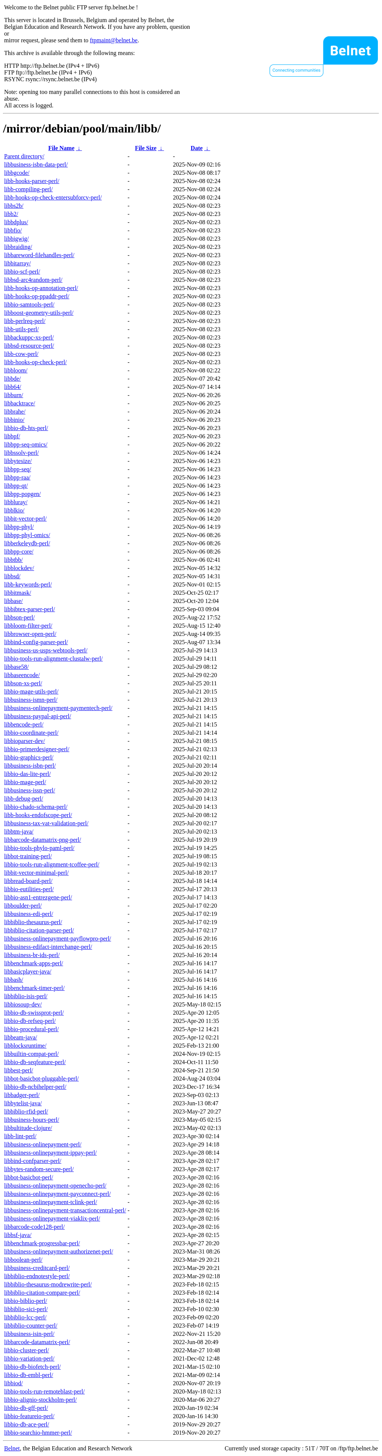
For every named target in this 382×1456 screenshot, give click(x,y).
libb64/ (12, 387)
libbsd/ (12, 576)
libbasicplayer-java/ (27, 971)
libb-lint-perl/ (20, 1136)
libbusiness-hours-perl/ (31, 1120)
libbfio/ (13, 230)
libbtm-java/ (18, 831)
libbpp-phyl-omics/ (27, 535)
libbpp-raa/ (17, 477)
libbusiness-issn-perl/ (29, 790)
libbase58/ (16, 667)
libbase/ (13, 601)
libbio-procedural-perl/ (31, 1029)
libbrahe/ (14, 411)
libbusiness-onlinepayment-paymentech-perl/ (58, 708)
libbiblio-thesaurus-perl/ (33, 922)
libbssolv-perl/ (21, 453)
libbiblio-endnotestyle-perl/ (37, 1276)
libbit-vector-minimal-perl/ (36, 872)
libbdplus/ (16, 222)
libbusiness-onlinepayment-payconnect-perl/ (57, 1194)
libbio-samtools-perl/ (29, 304)
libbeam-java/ (20, 1037)
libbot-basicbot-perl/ (28, 1177)
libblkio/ (14, 510)
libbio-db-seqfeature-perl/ (35, 1062)
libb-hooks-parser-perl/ (31, 181)
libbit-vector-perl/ (25, 518)
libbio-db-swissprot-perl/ (34, 1012)
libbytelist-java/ (23, 1103)
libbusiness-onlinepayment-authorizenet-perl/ (58, 1251)
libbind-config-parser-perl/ (36, 642)
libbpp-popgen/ (22, 494)
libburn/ (13, 395)
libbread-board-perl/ (28, 881)
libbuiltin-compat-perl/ (31, 1054)
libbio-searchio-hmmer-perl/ (38, 1432)
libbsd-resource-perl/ (29, 345)
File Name (61, 148)
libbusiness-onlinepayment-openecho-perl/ (55, 1185)
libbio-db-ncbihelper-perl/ (35, 1087)
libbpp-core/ (18, 551)
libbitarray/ (17, 263)
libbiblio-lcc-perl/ (25, 1317)
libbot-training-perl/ (28, 856)
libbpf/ (12, 436)
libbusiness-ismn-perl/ (30, 700)
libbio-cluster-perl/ (26, 1350)
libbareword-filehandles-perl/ (39, 255)
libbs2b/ (14, 205)
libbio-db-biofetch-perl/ (32, 1367)
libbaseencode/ (22, 675)
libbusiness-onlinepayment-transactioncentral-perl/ (65, 1210)
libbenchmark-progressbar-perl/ (42, 1243)
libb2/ (11, 214)
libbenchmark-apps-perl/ (33, 963)
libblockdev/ (19, 568)
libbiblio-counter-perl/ (30, 1325)
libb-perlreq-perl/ (24, 321)
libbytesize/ (18, 461)
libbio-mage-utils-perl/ (31, 691)
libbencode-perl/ (23, 724)
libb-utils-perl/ (21, 329)
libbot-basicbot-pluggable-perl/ (41, 1078)
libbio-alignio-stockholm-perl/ (40, 1399)
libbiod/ (13, 1383)
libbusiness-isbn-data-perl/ (36, 164)
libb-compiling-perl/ (28, 189)
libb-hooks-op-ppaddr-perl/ (36, 296)
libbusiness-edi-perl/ (28, 914)
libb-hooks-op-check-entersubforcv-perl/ (53, 197)
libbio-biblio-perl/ (25, 1301)
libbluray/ (15, 502)
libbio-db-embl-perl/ (28, 1375)
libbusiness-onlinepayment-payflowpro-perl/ (57, 938)
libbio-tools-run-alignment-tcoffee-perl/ (51, 864)
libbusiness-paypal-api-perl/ (37, 716)
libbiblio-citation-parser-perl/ (39, 930)
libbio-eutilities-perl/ (29, 889)
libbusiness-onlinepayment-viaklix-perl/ (52, 1218)
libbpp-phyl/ (19, 527)
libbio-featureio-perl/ (29, 1416)
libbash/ (13, 980)
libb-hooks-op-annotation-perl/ (41, 288)
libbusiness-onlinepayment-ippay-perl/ (50, 1152)
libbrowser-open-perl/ (30, 634)
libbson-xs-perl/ (23, 683)
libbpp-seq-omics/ (26, 444)
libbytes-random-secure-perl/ (39, 1169)
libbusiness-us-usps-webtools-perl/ (45, 650)
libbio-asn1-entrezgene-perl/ (38, 897)
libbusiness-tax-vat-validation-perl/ (46, 823)
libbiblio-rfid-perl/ (26, 1111)
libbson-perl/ (19, 617)
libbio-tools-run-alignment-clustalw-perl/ (53, 658)
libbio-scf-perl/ (22, 271)
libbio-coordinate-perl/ (31, 732)
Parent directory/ (24, 156)
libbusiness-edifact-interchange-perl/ (48, 947)
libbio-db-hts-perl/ (26, 428)
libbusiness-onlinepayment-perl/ (42, 1144)
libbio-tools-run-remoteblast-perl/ (44, 1391)
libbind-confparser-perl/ (32, 1161)
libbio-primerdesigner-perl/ (36, 749)
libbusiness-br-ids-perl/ (32, 955)
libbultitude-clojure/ (28, 1128)
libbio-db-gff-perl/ (26, 1408)
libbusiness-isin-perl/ (29, 1334)
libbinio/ (14, 420)
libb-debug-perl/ (23, 798)
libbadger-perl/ (22, 1095)
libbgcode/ (17, 173)
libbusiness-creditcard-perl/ (37, 1268)
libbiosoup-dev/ (23, 1004)
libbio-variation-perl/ (29, 1358)
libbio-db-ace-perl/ (26, 1424)
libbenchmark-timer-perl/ (34, 988)
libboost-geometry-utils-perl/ (38, 313)
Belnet (12, 1448)
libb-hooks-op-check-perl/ (35, 362)
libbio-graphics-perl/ (29, 757)
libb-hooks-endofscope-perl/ (38, 815)
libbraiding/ (18, 247)
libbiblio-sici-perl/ (26, 1309)
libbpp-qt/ (16, 485)
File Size (145, 148)
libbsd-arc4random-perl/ (33, 280)
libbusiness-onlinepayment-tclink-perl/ (50, 1202)
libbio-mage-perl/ (25, 782)
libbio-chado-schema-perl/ (35, 807)
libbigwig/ (16, 238)
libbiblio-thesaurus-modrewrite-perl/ (48, 1284)
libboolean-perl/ (23, 1260)
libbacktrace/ (19, 403)
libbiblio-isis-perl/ (26, 996)
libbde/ (12, 378)
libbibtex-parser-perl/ (29, 609)
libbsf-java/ (17, 1235)
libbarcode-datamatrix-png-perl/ (42, 840)
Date (197, 148)
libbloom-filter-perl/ (28, 625)
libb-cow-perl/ (21, 354)
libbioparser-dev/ (24, 741)
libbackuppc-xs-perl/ (29, 337)
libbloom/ (15, 370)
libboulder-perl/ (23, 905)
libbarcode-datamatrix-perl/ (37, 1342)
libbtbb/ (13, 560)
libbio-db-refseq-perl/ (30, 1021)
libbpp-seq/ (17, 469)
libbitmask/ (17, 593)
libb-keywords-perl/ (28, 584)
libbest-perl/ (18, 1070)
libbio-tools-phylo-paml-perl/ (39, 848)
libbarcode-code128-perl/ (34, 1227)
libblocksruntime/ (25, 1045)
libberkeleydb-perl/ (27, 543)
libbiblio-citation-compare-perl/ (42, 1292)
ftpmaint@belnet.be (114, 40)
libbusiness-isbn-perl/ (30, 765)
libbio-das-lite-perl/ (27, 774)
